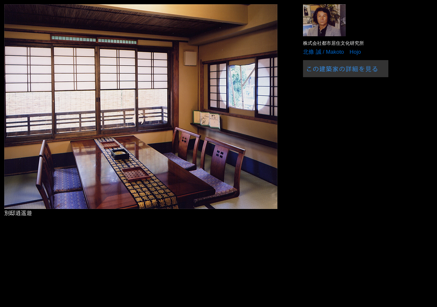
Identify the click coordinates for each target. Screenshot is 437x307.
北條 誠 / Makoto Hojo (332, 52)
